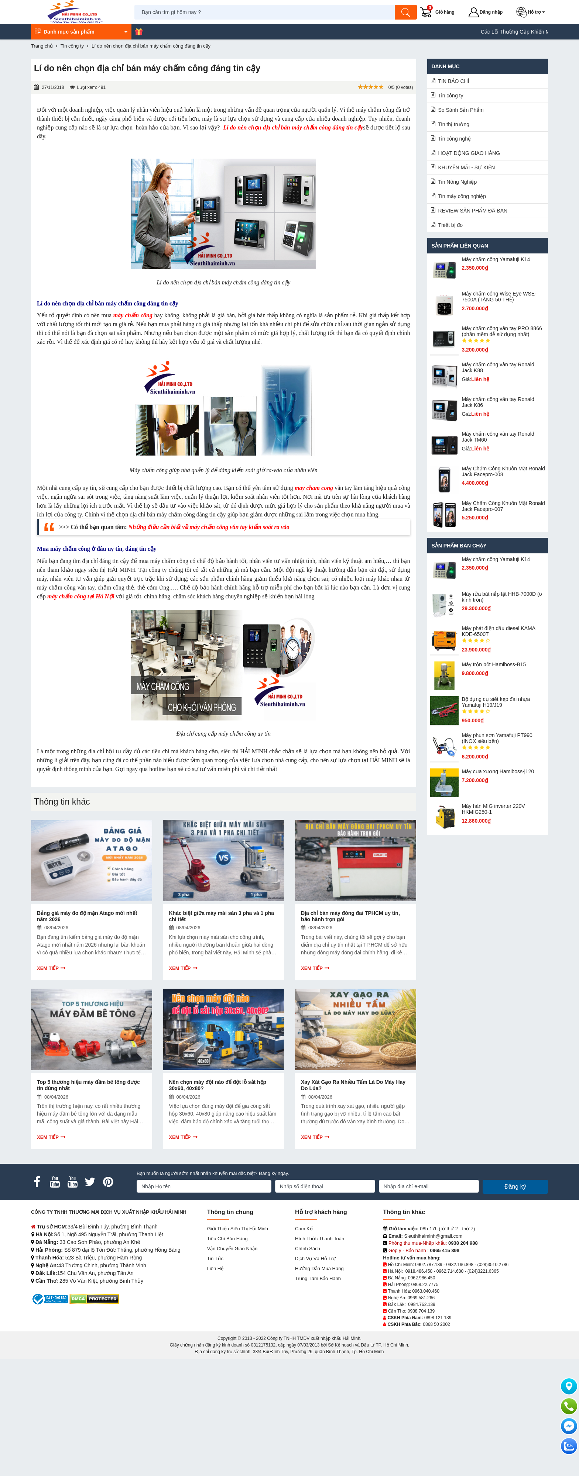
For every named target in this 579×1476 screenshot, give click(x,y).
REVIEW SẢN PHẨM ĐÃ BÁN (473, 211)
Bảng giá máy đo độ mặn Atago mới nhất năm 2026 (87, 916)
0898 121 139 (437, 1317)
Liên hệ (215, 1268)
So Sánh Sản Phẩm (461, 110)
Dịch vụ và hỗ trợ (315, 1258)
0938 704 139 (421, 1311)
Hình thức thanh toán (319, 1238)
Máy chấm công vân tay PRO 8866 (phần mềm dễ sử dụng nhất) (502, 331)
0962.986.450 (421, 1277)
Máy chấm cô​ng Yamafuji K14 (496, 259)
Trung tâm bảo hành (318, 1278)
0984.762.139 (421, 1304)
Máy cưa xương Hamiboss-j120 (498, 771)
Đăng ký (515, 1186)
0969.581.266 (421, 1297)
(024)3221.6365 (483, 1271)
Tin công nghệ (454, 139)
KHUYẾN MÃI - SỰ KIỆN (466, 167)
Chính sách (307, 1248)
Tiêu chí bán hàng (227, 1238)
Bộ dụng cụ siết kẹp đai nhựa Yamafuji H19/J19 (496, 702)
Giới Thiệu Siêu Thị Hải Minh (237, 1228)
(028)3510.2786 (493, 1264)
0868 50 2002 (436, 1324)
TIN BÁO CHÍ (453, 81)
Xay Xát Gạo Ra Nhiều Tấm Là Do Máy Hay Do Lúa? (353, 1085)
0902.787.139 (428, 1264)
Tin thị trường (454, 124)
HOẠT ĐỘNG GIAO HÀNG (469, 153)
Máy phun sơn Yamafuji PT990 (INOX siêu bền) (497, 738)
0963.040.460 (425, 1291)
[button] (532, 12)
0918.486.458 (418, 1271)
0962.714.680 (449, 1271)
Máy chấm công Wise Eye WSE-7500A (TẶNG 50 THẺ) (499, 297)
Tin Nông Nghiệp (457, 182)
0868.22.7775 (424, 1284)
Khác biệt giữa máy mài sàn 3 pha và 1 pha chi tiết (221, 916)
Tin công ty (450, 95)
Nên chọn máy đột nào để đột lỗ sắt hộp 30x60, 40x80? (218, 1085)
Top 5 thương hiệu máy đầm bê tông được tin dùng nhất (88, 1085)
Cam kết (304, 1228)
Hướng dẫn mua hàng (319, 1268)
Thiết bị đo (450, 225)
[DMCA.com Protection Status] (94, 1299)
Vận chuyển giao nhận (232, 1248)
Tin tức (215, 1258)
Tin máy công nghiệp (462, 196)
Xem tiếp (48, 968)
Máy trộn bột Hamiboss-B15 (494, 664)
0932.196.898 (459, 1264)
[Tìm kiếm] (406, 12)
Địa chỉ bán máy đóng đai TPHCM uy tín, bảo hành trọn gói (350, 916)
